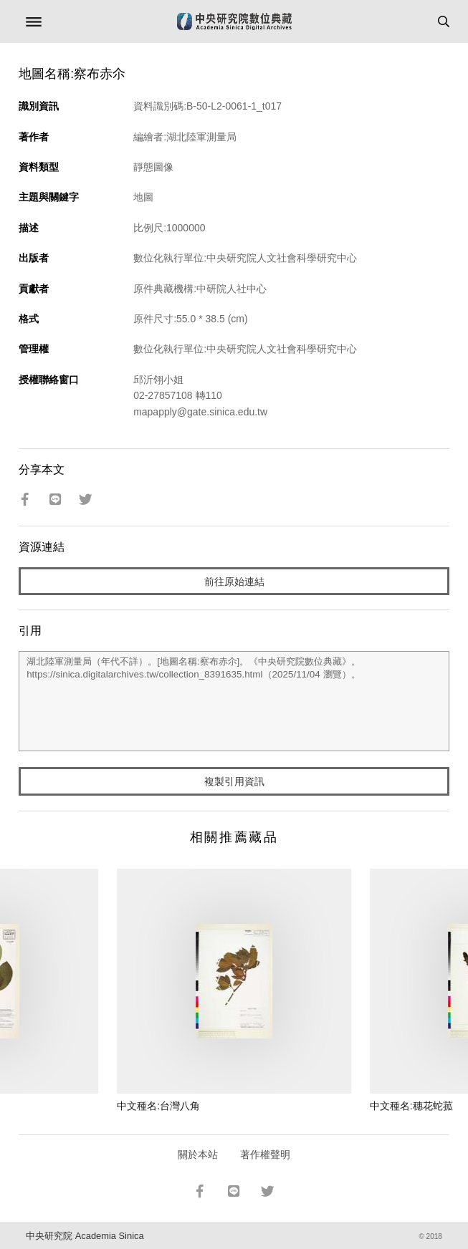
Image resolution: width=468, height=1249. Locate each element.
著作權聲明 (265, 1154)
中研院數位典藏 (234, 21)
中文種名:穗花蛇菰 (411, 1105)
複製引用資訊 (234, 781)
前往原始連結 (234, 581)
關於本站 (198, 1154)
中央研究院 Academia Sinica (84, 1235)
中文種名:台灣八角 (158, 1105)
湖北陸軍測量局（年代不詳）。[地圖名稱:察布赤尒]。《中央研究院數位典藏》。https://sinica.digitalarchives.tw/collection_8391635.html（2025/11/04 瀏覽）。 (234, 701)
